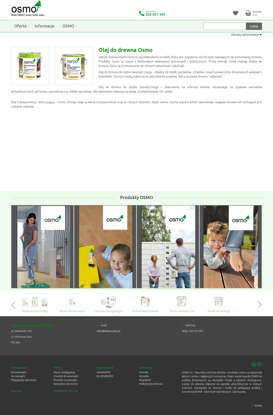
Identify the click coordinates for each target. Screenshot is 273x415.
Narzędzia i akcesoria (66, 384)
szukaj (254, 26)
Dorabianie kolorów (66, 391)
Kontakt (143, 372)
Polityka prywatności (151, 384)
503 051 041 (155, 14)
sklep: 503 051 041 (192, 331)
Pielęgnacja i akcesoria (23, 380)
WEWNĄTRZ (103, 372)
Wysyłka (144, 376)
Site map (16, 391)
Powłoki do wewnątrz (66, 376)
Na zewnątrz (18, 376)
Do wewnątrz (18, 372)
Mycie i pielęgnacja (64, 372)
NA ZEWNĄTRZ (105, 376)
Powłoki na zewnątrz (66, 380)
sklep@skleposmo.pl (108, 331)
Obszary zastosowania (245, 34)
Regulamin (145, 380)
